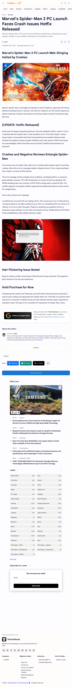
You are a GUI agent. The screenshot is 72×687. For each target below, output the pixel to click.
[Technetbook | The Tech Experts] (13, 3)
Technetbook (38, 340)
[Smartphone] (28, 9)
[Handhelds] (62, 9)
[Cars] (49, 476)
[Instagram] (7, 650)
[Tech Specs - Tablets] (23, 554)
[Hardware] (23, 458)
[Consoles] (23, 485)
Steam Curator (61, 660)
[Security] (49, 531)
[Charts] (49, 480)
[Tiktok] (18, 650)
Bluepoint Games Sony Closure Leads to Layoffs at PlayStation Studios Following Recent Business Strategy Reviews (37, 432)
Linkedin (6, 660)
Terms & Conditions (27, 668)
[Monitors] (23, 522)
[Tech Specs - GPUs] (23, 545)
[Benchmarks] (23, 476)
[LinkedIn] (33, 650)
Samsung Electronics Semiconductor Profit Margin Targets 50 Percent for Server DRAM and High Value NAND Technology (36, 422)
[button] (3, 3)
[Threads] (30, 650)
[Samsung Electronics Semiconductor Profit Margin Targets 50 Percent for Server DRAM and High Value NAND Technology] (36, 400)
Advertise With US (44, 660)
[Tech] (49, 540)
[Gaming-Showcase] (49, 503)
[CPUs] (49, 485)
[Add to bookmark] (60, 387)
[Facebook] (3, 650)
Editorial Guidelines (27, 675)
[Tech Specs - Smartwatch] (49, 550)
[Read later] (61, 41)
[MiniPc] (45, 9)
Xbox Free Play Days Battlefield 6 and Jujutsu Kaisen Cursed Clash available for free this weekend (36, 442)
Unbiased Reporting (45, 662)
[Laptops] (53, 9)
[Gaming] (6, 356)
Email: (16, 577)
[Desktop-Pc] (49, 490)
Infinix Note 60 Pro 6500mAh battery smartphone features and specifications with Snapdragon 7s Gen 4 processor (37, 452)
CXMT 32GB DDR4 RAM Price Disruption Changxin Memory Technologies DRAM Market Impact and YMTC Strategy (35, 462)
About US (24, 662)
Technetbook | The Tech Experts (19, 683)
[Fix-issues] (23, 494)
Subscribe (36, 586)
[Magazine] (23, 517)
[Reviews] (19, 9)
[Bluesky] (26, 650)
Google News (47, 317)
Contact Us (24, 665)
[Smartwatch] (49, 536)
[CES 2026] (23, 480)
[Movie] (49, 522)
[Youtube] (14, 650)
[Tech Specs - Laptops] (49, 545)
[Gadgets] (38, 9)
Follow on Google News (18, 315)
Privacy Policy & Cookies (26, 671)
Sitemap (23, 677)
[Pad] (49, 526)
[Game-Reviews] (49, 499)
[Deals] (23, 490)
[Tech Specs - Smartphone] (23, 550)
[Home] (5, 9)
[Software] (23, 540)
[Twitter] (11, 650)
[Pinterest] (22, 650)
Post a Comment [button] (36, 373)
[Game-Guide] (23, 499)
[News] (12, 9)
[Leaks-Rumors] (49, 513)
